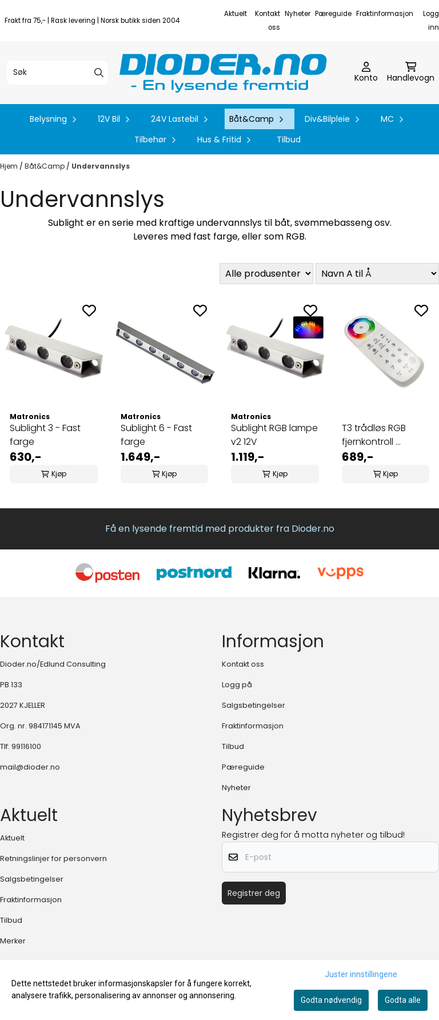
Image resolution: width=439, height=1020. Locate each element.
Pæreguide (333, 13)
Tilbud (289, 139)
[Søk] (57, 73)
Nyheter (297, 13)
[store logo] (223, 72)
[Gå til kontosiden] (366, 72)
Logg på (237, 685)
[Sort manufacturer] (266, 273)
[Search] (99, 72)
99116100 (26, 746)
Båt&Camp (45, 166)
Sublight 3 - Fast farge (45, 434)
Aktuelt (235, 13)
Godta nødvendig (331, 1000)
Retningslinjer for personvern (53, 858)
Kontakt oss (243, 664)
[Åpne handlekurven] (410, 72)
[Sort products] (377, 273)
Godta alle (403, 1000)
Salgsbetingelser (253, 705)
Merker (13, 941)
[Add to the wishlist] (89, 310)
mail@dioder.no (30, 767)
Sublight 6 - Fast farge (156, 434)
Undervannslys (100, 166)
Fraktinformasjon (384, 13)
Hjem (9, 166)
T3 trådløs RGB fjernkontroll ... (374, 434)
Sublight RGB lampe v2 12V (274, 434)
